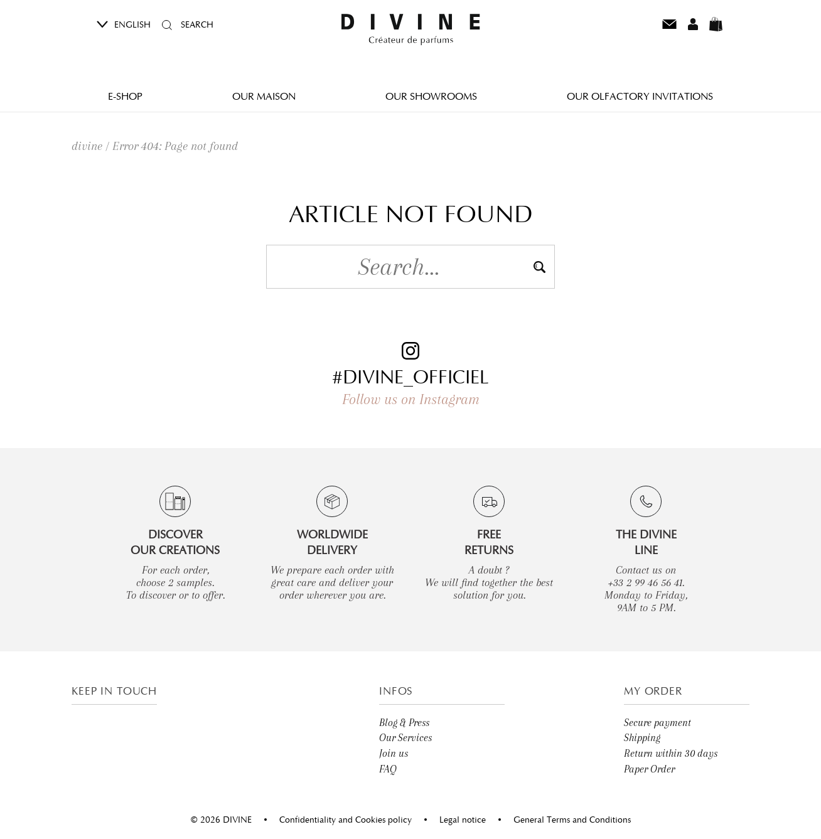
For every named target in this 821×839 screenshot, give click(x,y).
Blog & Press (404, 723)
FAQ (388, 769)
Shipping (642, 738)
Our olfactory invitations (640, 95)
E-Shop (125, 95)
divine (87, 146)
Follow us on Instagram (411, 399)
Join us (393, 753)
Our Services (405, 738)
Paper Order (649, 769)
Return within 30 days (670, 753)
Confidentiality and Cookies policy (345, 819)
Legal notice (462, 819)
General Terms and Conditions (572, 819)
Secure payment (657, 723)
